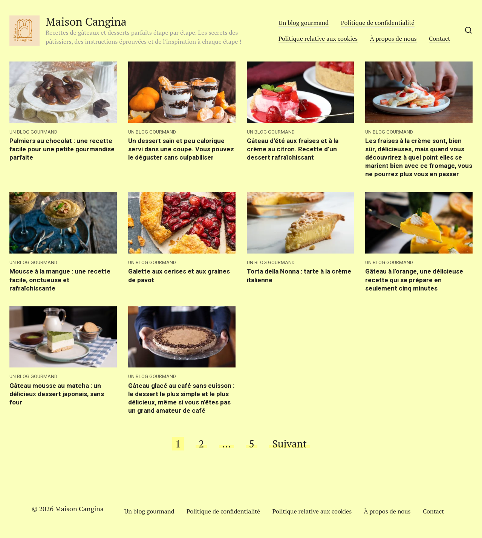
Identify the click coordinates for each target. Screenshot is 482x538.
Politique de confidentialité (377, 22)
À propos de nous (393, 38)
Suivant (289, 443)
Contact (439, 38)
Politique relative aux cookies (318, 38)
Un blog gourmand (303, 22)
